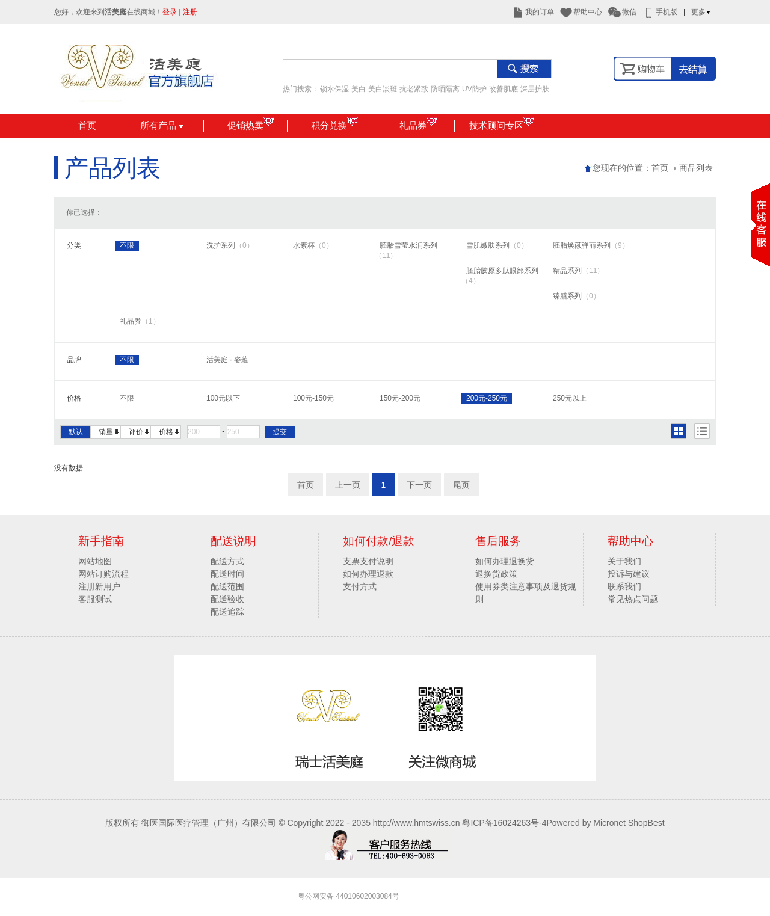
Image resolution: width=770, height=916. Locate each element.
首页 (87, 125)
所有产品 (161, 125)
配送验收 (227, 599)
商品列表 (693, 168)
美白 (358, 89)
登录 (169, 12)
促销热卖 (250, 125)
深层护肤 (534, 89)
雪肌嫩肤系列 (497, 245)
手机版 (659, 12)
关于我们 (624, 561)
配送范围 (227, 586)
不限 (127, 245)
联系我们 (624, 586)
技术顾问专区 (501, 125)
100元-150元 (313, 398)
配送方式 (227, 561)
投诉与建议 (629, 574)
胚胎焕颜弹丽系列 (591, 245)
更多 (701, 12)
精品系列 (578, 270)
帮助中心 (581, 12)
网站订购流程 (103, 574)
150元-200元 (400, 398)
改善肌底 (503, 89)
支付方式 (360, 586)
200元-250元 (486, 398)
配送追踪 (227, 611)
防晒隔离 (445, 89)
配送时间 (227, 574)
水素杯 (313, 245)
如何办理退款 (368, 574)
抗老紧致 (413, 89)
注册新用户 (99, 586)
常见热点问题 (633, 599)
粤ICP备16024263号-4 (504, 823)
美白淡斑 (382, 89)
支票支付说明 (368, 561)
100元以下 (223, 398)
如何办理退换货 (504, 561)
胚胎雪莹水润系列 (406, 250)
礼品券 (418, 125)
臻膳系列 (576, 296)
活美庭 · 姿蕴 (227, 359)
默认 (76, 432)
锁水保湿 (334, 89)
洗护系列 (230, 245)
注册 (190, 12)
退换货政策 (496, 574)
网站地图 (95, 561)
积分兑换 (334, 125)
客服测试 (95, 599)
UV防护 (474, 89)
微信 (622, 12)
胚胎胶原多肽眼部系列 (499, 275)
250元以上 (570, 398)
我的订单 (533, 12)
